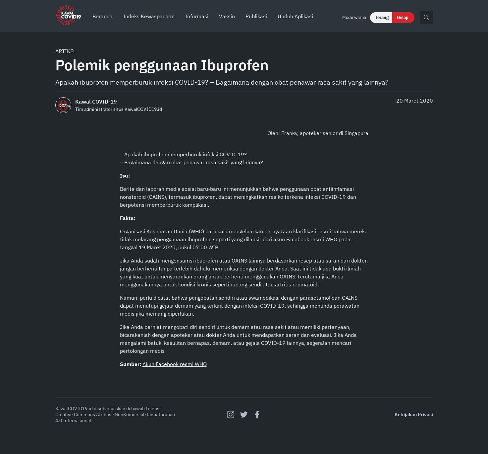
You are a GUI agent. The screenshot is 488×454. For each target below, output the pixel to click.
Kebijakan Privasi (414, 414)
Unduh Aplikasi (295, 16)
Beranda (102, 16)
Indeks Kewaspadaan (149, 16)
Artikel (65, 51)
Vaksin (227, 16)
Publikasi (256, 16)
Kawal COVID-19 (96, 101)
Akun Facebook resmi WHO (174, 364)
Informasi (196, 16)
